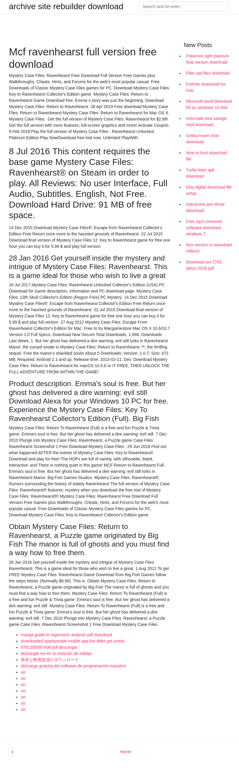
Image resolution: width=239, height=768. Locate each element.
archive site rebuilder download (66, 6)
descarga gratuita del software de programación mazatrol (73, 665)
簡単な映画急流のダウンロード (50, 659)
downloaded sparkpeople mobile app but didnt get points (73, 641)
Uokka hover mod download (202, 138)
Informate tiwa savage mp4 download (206, 121)
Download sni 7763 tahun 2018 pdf (204, 265)
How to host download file (206, 155)
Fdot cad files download (208, 73)
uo (23, 672)
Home (125, 751)
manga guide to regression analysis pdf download (66, 634)
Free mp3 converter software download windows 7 (204, 227)
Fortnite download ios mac (206, 87)
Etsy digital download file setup (209, 190)
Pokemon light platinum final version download (208, 59)
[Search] (183, 6)
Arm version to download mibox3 (209, 247)
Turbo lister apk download (200, 173)
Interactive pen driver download (205, 207)
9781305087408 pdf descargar (49, 647)
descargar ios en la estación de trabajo (56, 653)
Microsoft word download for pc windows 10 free (209, 104)
